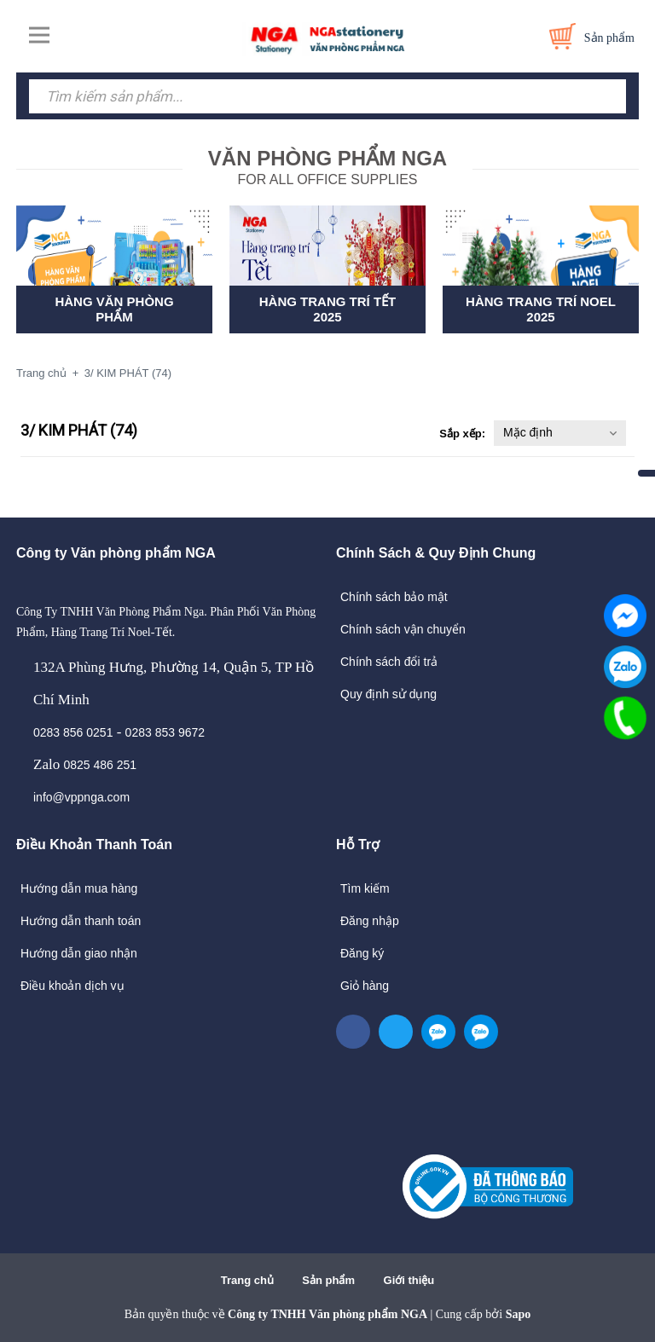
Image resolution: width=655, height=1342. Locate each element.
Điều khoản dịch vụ (72, 985)
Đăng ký (362, 953)
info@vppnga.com (81, 797)
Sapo (518, 1314)
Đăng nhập (369, 921)
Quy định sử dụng (388, 694)
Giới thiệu (409, 1280)
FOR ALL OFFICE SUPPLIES (327, 166)
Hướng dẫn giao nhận (78, 953)
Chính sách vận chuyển (403, 629)
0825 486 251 (99, 765)
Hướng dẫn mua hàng (78, 888)
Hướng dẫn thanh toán (80, 921)
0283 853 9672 (165, 732)
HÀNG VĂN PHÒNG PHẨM (114, 309)
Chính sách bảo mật (394, 597)
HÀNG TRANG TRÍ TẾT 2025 (327, 309)
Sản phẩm (328, 1280)
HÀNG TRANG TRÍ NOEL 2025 (541, 309)
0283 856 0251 (73, 732)
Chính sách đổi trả (389, 661)
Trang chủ (247, 1280)
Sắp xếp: (462, 433)
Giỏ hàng (364, 985)
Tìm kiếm (365, 888)
